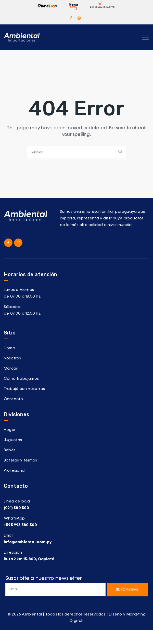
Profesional (14, 470)
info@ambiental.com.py (28, 542)
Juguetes (13, 440)
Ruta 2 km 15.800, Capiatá (29, 559)
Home (9, 348)
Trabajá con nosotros (24, 389)
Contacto (13, 399)
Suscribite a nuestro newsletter (55, 586)
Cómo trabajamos (21, 379)
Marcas (11, 368)
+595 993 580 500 (20, 525)
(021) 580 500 (16, 508)
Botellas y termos (20, 460)
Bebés (10, 450)
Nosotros (12, 358)
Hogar (10, 430)
